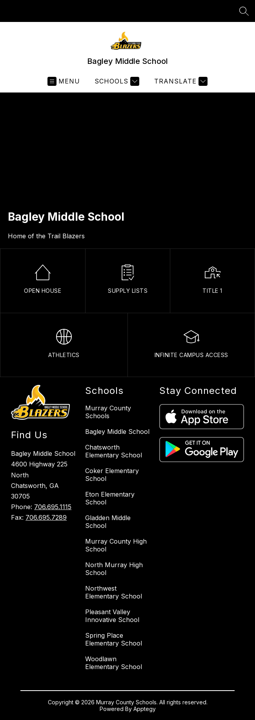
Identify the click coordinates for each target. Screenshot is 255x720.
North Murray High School (114, 569)
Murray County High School (116, 545)
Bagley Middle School (117, 431)
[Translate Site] (180, 81)
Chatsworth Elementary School (113, 451)
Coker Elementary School (112, 474)
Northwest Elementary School (113, 592)
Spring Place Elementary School (113, 639)
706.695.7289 (46, 517)
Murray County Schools (108, 412)
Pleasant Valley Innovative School (112, 616)
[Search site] (244, 11)
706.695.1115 (52, 507)
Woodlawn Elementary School (113, 663)
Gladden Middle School (108, 522)
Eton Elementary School (110, 498)
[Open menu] (63, 81)
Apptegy (144, 708)
